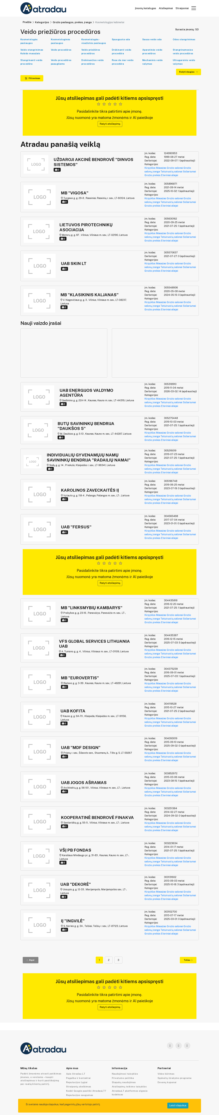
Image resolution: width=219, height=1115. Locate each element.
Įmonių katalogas (145, 8)
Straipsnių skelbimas (78, 1086)
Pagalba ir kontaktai (78, 1078)
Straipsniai (182, 8)
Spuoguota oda (121, 39)
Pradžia (27, 22)
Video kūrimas (166, 1073)
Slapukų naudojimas (124, 1082)
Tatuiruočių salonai (171, 171)
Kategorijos (42, 22)
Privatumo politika (123, 1078)
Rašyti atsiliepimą (110, 123)
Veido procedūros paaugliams (61, 62)
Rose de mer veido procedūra (123, 62)
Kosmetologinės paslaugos (60, 41)
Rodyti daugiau (188, 72)
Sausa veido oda (152, 39)
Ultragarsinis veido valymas (184, 62)
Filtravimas (32, 78)
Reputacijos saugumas (79, 1095)
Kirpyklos (149, 167)
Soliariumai (189, 171)
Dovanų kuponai (167, 1082)
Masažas (161, 167)
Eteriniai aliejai (169, 175)
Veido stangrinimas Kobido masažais (31, 51)
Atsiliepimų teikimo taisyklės (129, 1086)
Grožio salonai (175, 167)
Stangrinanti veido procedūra (31, 62)
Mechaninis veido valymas (152, 62)
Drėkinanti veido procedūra (121, 51)
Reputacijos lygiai (76, 1082)
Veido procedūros (61, 49)
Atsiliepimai (166, 8)
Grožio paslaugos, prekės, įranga (72, 22)
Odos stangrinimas (184, 39)
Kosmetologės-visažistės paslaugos (93, 41)
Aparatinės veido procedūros (152, 51)
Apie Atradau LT (75, 1073)
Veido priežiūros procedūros (90, 51)
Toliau (188, 960)
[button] (193, 8)
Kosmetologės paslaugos (29, 41)
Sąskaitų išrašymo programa (175, 1078)
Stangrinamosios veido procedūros (183, 51)
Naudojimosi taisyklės (125, 1073)
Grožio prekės (152, 175)
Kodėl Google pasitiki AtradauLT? (86, 1091)
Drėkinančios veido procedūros (92, 62)
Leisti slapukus (177, 1105)
